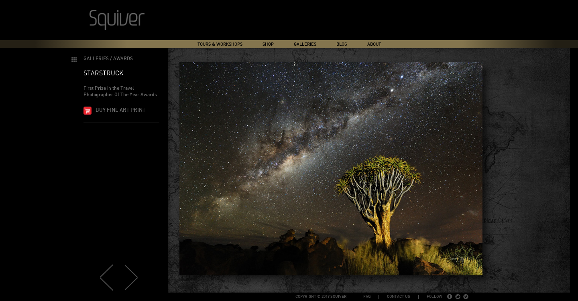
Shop (268, 44)
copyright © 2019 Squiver (321, 297)
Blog (341, 44)
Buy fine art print (120, 110)
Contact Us (398, 297)
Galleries (305, 44)
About (374, 44)
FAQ (366, 297)
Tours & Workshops (219, 44)
